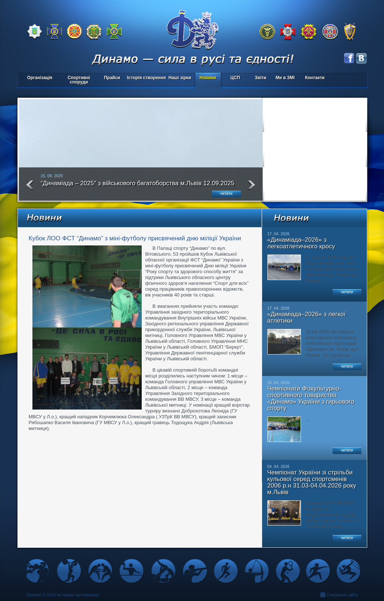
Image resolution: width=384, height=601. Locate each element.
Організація (39, 77)
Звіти (260, 77)
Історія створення (146, 77)
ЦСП (233, 78)
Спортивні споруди (79, 80)
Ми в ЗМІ (284, 77)
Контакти (315, 77)
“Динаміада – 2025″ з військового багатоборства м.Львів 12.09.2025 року (138, 186)
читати (226, 193)
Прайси (112, 77)
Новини (208, 77)
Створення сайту (342, 595)
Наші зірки (178, 78)
